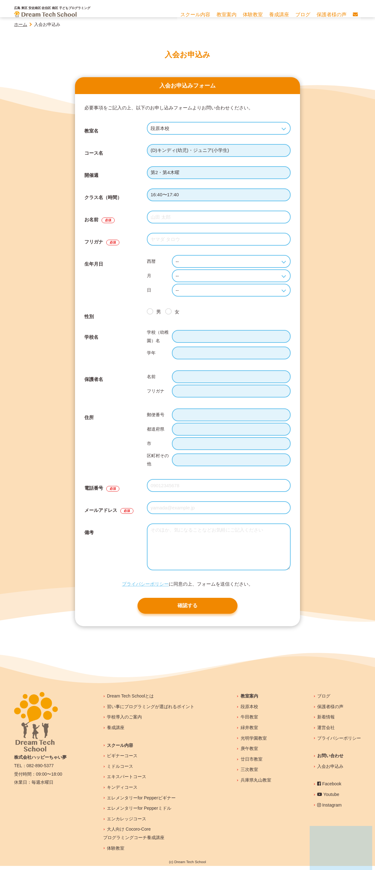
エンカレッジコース (126, 822)
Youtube (328, 798)
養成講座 (115, 731)
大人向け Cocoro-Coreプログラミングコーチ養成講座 (133, 837)
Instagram (329, 809)
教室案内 (249, 700)
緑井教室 (249, 731)
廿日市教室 (251, 763)
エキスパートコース (126, 780)
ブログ (323, 700)
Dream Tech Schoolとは (130, 700)
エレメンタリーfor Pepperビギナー (141, 801)
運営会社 (326, 731)
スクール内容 (120, 749)
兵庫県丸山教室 (256, 784)
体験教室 (115, 852)
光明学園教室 (254, 742)
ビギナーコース (122, 759)
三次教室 (249, 773)
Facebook (329, 787)
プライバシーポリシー (145, 584)
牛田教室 (249, 720)
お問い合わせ (330, 759)
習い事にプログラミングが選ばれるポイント (150, 710)
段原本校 (249, 710)
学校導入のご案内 (124, 720)
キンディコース (122, 791)
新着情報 (326, 720)
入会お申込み (330, 770)
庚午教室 (249, 752)
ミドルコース (120, 770)
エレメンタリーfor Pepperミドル (139, 812)
